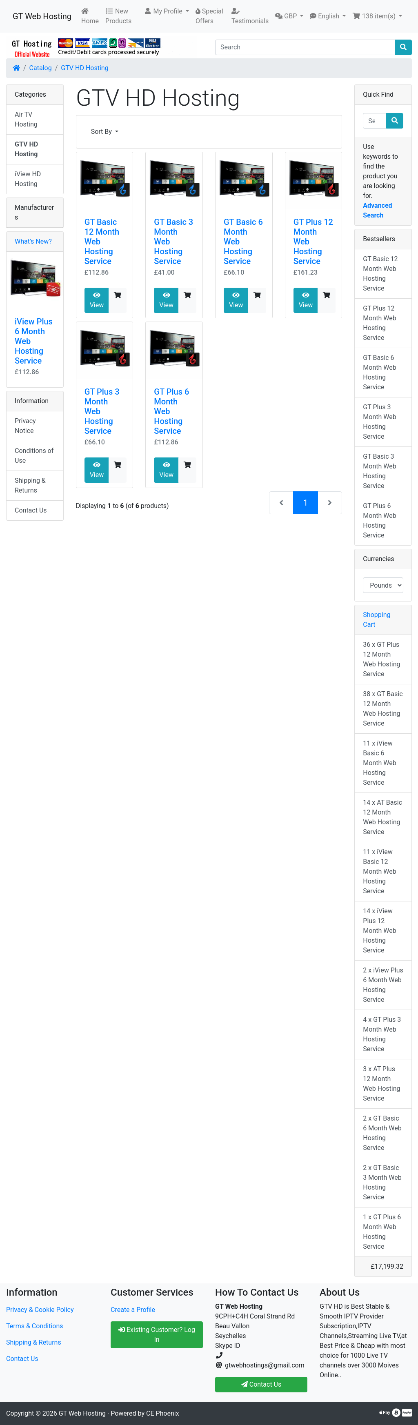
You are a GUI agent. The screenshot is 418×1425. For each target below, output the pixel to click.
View (97, 300)
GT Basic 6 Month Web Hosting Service (379, 372)
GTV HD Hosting (84, 68)
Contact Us (31, 510)
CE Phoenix (162, 1413)
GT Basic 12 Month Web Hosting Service (380, 273)
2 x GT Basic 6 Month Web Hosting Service (382, 1133)
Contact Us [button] (261, 1384)
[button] (166, 11)
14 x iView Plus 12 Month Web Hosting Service (379, 930)
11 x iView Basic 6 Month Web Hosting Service (379, 762)
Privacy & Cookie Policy (40, 1310)
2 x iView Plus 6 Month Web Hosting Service (383, 984)
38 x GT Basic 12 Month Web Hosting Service (382, 708)
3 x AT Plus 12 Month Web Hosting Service (381, 1083)
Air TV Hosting (26, 119)
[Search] (305, 47)
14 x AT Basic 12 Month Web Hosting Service (382, 817)
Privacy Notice (25, 426)
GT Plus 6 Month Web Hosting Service (379, 520)
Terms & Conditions (34, 1326)
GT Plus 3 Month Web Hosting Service (379, 421)
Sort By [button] (102, 131)
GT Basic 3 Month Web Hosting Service (379, 471)
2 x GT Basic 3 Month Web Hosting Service (382, 1182)
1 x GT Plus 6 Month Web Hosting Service (382, 1231)
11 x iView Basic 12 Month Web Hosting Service (379, 871)
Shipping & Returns (30, 485)
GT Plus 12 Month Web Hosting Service (379, 323)
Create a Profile (133, 1310)
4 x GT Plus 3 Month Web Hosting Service (382, 1034)
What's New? (33, 241)
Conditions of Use (34, 455)
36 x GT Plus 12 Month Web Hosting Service (381, 659)
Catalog (40, 68)
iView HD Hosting (28, 179)
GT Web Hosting (42, 16)
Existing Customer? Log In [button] (156, 1334)
